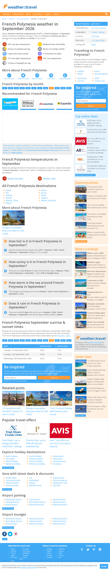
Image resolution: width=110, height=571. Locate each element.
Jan (5, 88)
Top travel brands (13, 483)
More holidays (8, 470)
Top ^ (5, 542)
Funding (25, 558)
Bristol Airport (11, 507)
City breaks (10, 461)
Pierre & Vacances (60, 483)
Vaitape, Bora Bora (15, 181)
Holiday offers (11, 480)
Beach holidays (12, 459)
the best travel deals (94, 342)
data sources (17, 155)
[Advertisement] (73, 6)
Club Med (56, 488)
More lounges (8, 530)
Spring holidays (35, 459)
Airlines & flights (12, 485)
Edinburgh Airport (36, 507)
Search (56, 14)
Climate (49, 560)
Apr (22, 88)
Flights (80, 74)
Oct (57, 88)
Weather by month (23, 78)
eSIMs (96, 78)
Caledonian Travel (60, 485)
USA (59, 560)
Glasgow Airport (59, 505)
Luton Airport (34, 502)
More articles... (81, 241)
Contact (13, 554)
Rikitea (43, 193)
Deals (28, 14)
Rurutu (43, 195)
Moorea (9, 200)
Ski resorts (57, 466)
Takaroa (44, 200)
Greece (60, 554)
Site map (14, 560)
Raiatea (9, 206)
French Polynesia (23, 19)
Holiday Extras (58, 480)
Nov (63, 88)
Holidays (80, 71)
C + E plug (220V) (98, 40)
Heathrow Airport (36, 526)
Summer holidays (36, 461)
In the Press (23, 561)
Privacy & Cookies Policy (27, 567)
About (13, 552)
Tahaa (43, 198)
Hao (7, 195)
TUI (30, 480)
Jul (39, 88)
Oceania (11, 19)
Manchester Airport (14, 502)
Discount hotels (12, 488)
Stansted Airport (12, 505)
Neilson (32, 485)
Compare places (59, 464)
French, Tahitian (98, 32)
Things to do (99, 81)
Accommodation (101, 74)
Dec (69, 88)
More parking (8, 511)
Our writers (27, 554)
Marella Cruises (35, 488)
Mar (16, 88)
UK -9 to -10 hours (98, 28)
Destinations (18, 14)
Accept (104, 566)
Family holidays (12, 464)
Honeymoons (58, 459)
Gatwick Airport (59, 502)
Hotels (97, 71)
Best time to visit (9, 78)
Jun (34, 88)
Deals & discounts (65, 78)
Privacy (13, 556)
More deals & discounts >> (85, 175)
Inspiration (37, 14)
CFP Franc (95, 36)
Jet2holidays (34, 483)
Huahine (9, 198)
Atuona (8, 193)
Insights (47, 14)
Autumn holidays (36, 464)
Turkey (61, 558)
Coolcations (57, 461)
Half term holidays (13, 466)
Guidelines (26, 556)
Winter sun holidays (37, 466)
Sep (51, 88)
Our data (26, 552)
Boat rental (82, 78)
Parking (49, 558)
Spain (60, 556)
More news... (80, 415)
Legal (13, 558)
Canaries (61, 552)
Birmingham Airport (37, 505)
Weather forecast (37, 78)
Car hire (80, 81)
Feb (10, 88)
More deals (7, 492)
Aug (45, 88)
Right (93, 44)
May (28, 88)
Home (4, 19)
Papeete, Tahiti (49, 181)
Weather (7, 14)
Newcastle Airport (60, 507)
